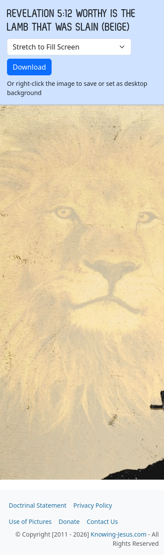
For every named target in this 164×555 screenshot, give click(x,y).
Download (29, 67)
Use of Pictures (30, 521)
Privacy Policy (92, 505)
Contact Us (102, 521)
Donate (69, 521)
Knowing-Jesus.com (119, 534)
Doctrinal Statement (37, 505)
